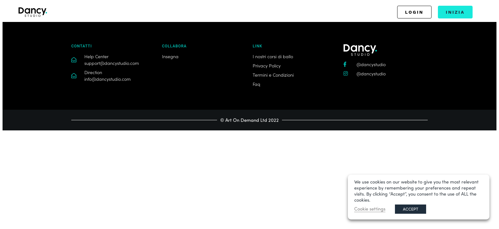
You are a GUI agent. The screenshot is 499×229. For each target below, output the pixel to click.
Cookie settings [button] (369, 209)
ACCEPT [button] (410, 209)
